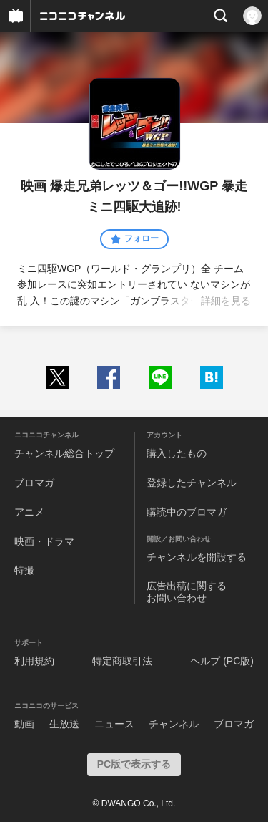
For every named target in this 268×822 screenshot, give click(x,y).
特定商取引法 (122, 661)
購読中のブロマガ (187, 512)
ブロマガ (34, 482)
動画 (24, 724)
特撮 (24, 570)
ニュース (114, 724)
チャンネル (174, 724)
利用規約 (34, 661)
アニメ (29, 512)
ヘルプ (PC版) (222, 661)
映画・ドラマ (44, 541)
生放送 (64, 724)
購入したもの (177, 453)
